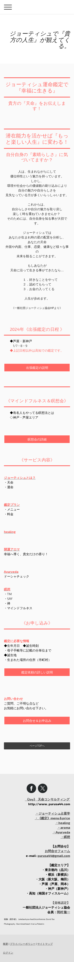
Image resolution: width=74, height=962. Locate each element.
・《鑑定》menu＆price (52, 818)
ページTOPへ (37, 745)
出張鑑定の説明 (37, 367)
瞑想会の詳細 (37, 439)
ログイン (8, 952)
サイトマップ (45, 943)
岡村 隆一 (63, 912)
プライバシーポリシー (23, 943)
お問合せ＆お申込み (37, 720)
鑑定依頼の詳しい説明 (37, 672)
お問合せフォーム (57, 851)
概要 (5, 943)
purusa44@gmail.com (54, 855)
